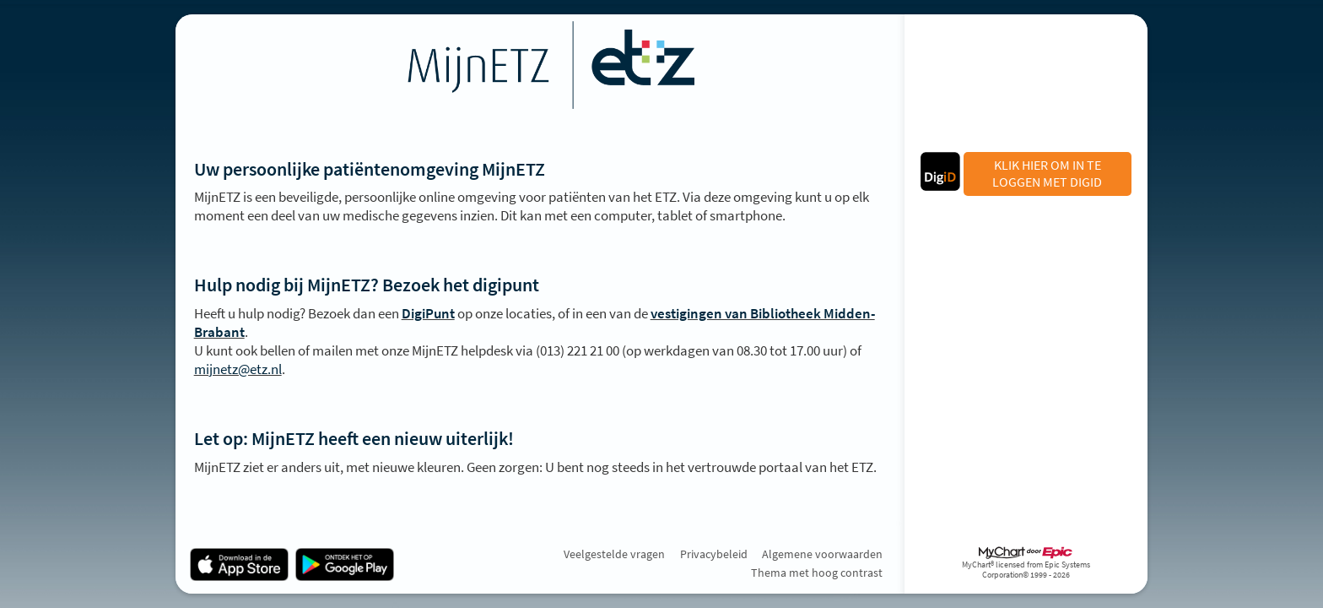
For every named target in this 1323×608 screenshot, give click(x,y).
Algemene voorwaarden (822, 554)
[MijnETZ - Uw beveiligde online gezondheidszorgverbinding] (540, 65)
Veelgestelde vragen (614, 554)
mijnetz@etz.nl (238, 369)
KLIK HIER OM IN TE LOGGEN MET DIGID (1047, 173)
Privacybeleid (714, 554)
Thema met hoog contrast (817, 572)
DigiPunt (428, 313)
